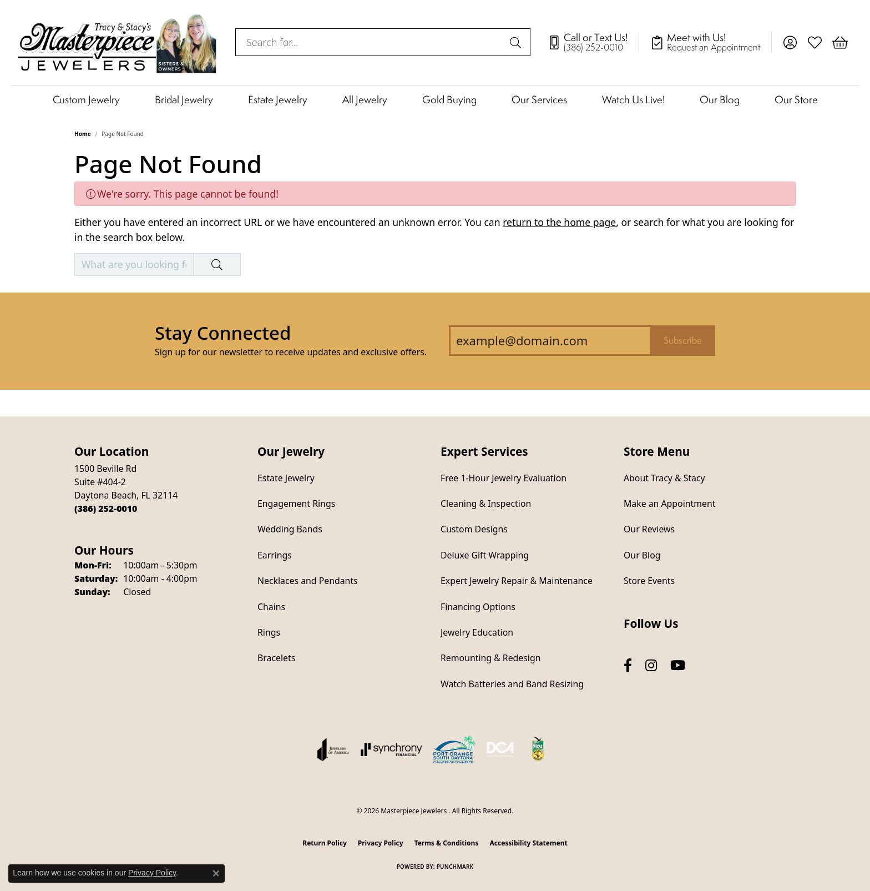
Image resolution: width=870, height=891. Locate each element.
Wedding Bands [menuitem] (289, 529)
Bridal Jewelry (184, 99)
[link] (593, 42)
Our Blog (720, 99)
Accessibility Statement (528, 843)
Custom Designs (474, 529)
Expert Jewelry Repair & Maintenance (517, 581)
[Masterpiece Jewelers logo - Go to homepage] (118, 42)
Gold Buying (449, 99)
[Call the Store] (105, 508)
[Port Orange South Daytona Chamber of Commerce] (454, 749)
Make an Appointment (669, 503)
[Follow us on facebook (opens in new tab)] (628, 665)
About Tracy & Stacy (664, 478)
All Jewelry (364, 99)
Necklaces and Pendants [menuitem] (307, 581)
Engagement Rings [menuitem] (296, 503)
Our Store (796, 99)
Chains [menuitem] (271, 607)
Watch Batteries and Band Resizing (512, 684)
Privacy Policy (380, 843)
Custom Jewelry (86, 99)
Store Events (649, 581)
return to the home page (559, 222)
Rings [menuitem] (268, 632)
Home (82, 134)
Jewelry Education (477, 632)
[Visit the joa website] (333, 749)
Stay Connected (223, 332)
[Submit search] (517, 42)
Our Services (539, 99)
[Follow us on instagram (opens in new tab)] (651, 665)
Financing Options (478, 607)
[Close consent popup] (216, 873)
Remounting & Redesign (490, 658)
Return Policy (324, 843)
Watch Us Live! (633, 99)
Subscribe (683, 340)
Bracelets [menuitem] (276, 658)
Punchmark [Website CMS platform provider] (455, 866)
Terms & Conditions (446, 843)
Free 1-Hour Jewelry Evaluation (503, 478)
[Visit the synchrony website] (391, 749)
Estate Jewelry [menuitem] (286, 478)
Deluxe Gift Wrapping (485, 555)
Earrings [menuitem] (274, 555)
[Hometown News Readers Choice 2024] (539, 749)
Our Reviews (649, 529)
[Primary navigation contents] (435, 99)
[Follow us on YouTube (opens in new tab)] (677, 665)
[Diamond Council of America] (500, 749)
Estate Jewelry (277, 99)
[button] (790, 42)
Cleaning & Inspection (486, 503)
